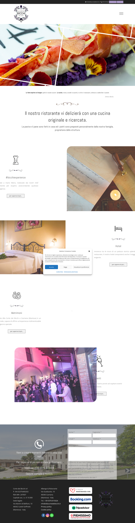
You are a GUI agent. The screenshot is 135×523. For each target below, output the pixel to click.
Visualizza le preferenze (81, 267)
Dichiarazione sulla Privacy (71, 272)
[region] (67, 55)
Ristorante (67, 481)
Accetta (51, 267)
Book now (120, 2)
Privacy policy (46, 506)
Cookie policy (46, 510)
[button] (89, 251)
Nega (65, 267)
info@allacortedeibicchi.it (93, 2)
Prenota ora (113, 2)
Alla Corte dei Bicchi (57, 481)
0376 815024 (105, 2)
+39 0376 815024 (51, 501)
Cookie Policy (59, 272)
